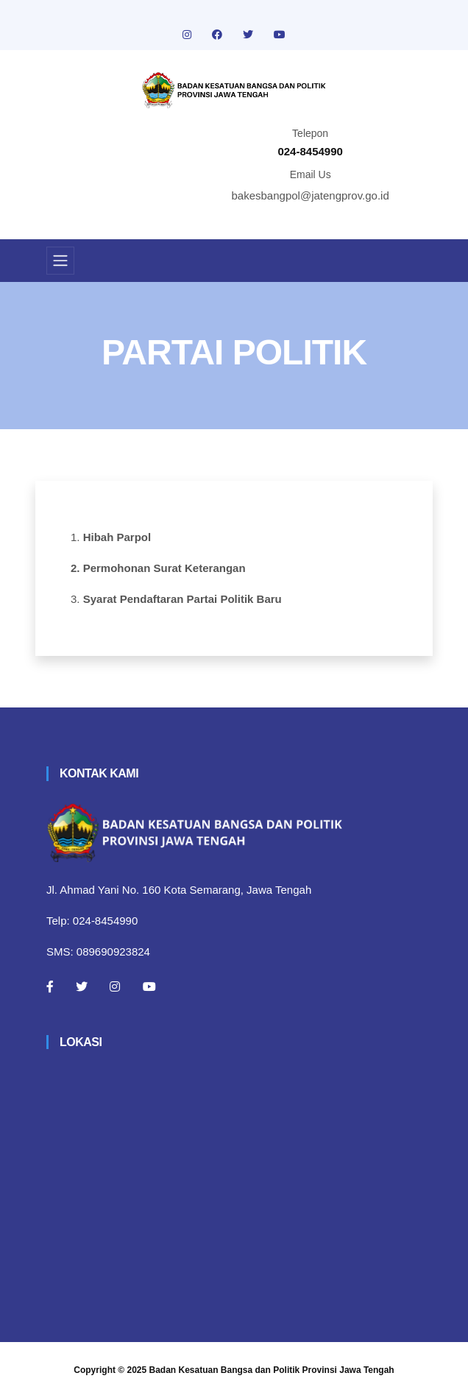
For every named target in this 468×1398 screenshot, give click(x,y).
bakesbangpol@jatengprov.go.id (310, 195)
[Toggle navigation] (60, 261)
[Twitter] (81, 986)
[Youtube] (149, 986)
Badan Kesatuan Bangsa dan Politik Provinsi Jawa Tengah (271, 1370)
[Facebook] (50, 986)
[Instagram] (115, 986)
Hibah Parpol (117, 537)
